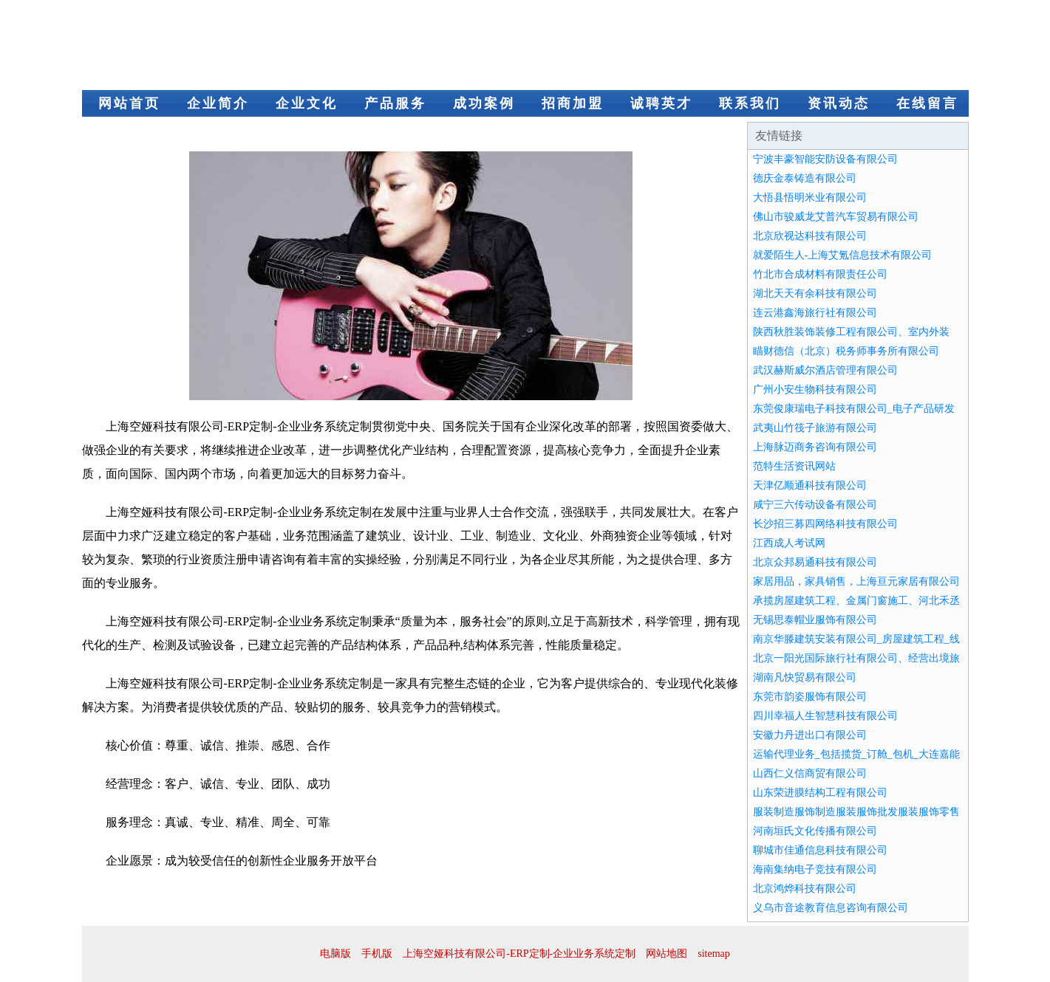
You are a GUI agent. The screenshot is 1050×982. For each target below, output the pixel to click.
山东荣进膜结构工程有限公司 (820, 792)
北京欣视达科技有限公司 (810, 235)
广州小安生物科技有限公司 (815, 389)
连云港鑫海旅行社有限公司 (815, 312)
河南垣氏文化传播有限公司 (815, 831)
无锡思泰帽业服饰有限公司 (815, 619)
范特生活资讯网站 (794, 466)
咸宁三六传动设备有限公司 (815, 504)
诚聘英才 (661, 103)
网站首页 (129, 103)
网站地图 (666, 953)
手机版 (376, 953)
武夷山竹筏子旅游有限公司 (815, 427)
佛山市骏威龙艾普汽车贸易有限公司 (835, 216)
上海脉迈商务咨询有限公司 (815, 447)
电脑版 (335, 953)
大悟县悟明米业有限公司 (810, 197)
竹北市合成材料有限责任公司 (820, 274)
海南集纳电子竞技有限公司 (815, 869)
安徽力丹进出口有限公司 (810, 735)
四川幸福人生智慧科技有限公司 (825, 715)
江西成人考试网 (789, 543)
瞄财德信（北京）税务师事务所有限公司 (846, 351)
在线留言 (927, 103)
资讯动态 (839, 103)
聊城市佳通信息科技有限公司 (820, 850)
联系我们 (750, 103)
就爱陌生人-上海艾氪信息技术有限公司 (843, 255)
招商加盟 (573, 103)
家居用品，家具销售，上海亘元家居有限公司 (856, 581)
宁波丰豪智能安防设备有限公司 (825, 159)
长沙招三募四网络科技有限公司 (825, 523)
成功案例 (484, 103)
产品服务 (395, 103)
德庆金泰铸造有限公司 (804, 178)
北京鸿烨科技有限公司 (804, 888)
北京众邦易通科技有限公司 (815, 562)
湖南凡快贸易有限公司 (804, 677)
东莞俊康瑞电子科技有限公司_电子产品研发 (854, 408)
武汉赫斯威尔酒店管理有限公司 (825, 370)
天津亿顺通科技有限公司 (810, 485)
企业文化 (307, 103)
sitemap (714, 953)
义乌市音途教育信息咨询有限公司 (830, 907)
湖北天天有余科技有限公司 (815, 293)
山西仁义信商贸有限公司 (810, 773)
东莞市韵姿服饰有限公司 (810, 696)
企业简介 (218, 103)
